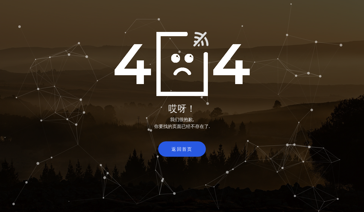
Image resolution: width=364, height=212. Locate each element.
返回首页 (182, 149)
